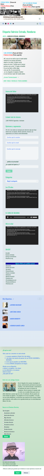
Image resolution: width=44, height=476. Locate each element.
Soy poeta (8, 269)
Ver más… (8, 401)
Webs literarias (7, 434)
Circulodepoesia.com (11, 280)
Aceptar (18, 473)
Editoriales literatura (8, 420)
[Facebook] (3, 23)
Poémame (8, 275)
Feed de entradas (10, 255)
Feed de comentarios (11, 256)
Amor (5, 81)
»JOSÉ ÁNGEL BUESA (15, 312)
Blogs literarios (7, 418)
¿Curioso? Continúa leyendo (11, 77)
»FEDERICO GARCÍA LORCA (17, 326)
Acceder (8, 253)
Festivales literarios (8, 422)
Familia (9, 81)
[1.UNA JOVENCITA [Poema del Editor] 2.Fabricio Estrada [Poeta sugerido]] (22, 43)
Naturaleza (14, 81)
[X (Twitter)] (5, 23)
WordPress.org (9, 258)
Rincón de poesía (10, 276)
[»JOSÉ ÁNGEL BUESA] (5, 311)
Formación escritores (8, 424)
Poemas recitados (10, 273)
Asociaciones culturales (9, 413)
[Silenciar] (31, 217)
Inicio (4, 36)
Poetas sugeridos (22, 81)
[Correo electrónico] (13, 23)
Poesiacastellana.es (11, 282)
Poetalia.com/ (9, 278)
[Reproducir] (8, 217)
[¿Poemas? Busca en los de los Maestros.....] (40, 23)
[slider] (20, 217)
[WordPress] (10, 23)
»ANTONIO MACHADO (15, 305)
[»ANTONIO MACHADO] (5, 305)
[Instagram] (8, 23)
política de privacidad (12, 162)
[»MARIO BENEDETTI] (5, 318)
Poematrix (8, 266)
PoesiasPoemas (10, 271)
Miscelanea (6, 427)
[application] (22, 103)
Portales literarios (7, 429)
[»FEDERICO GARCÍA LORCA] (5, 325)
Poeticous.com (9, 284)
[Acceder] (37, 23)
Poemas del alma (10, 267)
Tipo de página (6, 411)
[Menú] (39, 19)
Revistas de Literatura (8, 431)
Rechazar (26, 473)
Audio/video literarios (8, 415)
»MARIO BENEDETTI (15, 319)
